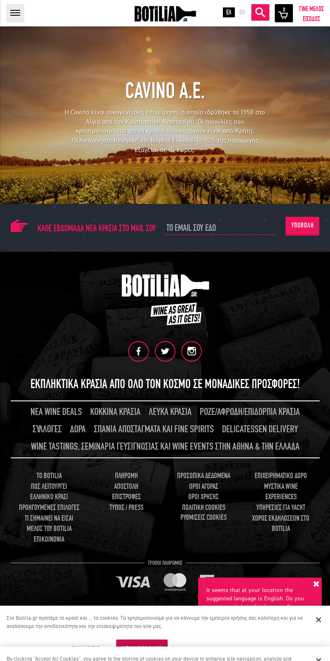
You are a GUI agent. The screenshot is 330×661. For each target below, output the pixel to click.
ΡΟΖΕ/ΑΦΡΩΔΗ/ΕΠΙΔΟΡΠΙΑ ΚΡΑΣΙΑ (250, 411)
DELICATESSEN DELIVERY (260, 428)
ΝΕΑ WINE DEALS (56, 411)
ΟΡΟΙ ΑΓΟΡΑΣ (203, 486)
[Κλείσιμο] (318, 619)
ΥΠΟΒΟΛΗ (302, 225)
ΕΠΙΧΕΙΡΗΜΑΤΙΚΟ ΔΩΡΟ (281, 475)
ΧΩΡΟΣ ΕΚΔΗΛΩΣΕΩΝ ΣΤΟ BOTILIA (280, 523)
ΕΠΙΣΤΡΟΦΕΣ (126, 496)
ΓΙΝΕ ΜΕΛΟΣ (311, 9)
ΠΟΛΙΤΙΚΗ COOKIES (203, 507)
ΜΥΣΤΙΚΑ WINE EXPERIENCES (281, 491)
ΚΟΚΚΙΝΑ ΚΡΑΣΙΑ (115, 411)
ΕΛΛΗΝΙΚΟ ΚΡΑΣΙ (49, 496)
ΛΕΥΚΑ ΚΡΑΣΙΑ (170, 411)
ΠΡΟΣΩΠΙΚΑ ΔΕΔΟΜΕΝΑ (203, 475)
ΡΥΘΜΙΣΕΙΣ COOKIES (203, 517)
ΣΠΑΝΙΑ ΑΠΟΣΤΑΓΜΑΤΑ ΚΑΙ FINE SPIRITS (154, 428)
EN (242, 12)
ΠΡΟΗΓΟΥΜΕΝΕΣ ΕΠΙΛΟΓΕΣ (49, 507)
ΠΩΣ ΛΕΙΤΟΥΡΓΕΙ (49, 486)
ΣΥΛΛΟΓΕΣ (47, 428)
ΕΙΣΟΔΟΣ (311, 19)
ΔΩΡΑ (78, 428)
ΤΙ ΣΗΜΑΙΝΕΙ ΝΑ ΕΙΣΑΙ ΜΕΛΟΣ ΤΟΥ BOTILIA (49, 523)
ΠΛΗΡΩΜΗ (126, 475)
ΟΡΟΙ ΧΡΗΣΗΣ (203, 496)
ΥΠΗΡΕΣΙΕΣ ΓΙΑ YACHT (280, 507)
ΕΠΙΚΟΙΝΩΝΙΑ (49, 539)
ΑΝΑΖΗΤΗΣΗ (260, 12)
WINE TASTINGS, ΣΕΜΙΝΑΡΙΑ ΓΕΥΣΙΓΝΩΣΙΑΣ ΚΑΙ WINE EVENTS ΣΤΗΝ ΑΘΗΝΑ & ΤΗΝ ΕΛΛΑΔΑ (165, 446)
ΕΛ (229, 12)
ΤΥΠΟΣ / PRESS (126, 507)
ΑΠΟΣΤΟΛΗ (126, 486)
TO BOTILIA (49, 475)
